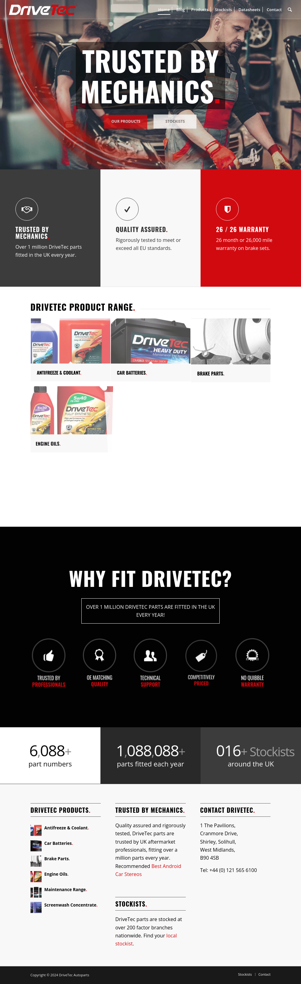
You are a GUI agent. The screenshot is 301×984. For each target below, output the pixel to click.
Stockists (175, 118)
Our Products (126, 118)
